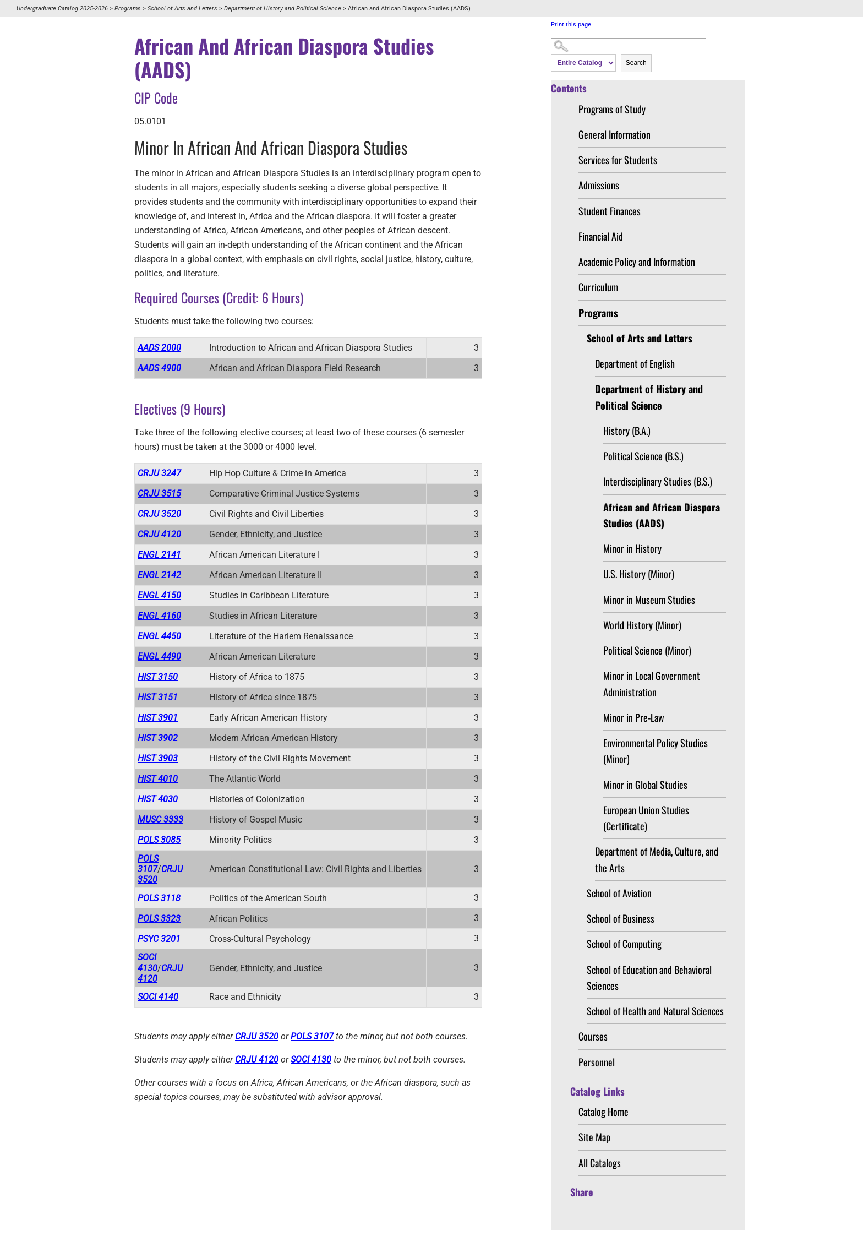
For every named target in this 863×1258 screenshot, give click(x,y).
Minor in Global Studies (645, 784)
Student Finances (609, 211)
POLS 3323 (159, 918)
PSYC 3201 (159, 939)
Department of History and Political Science (282, 8)
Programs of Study (612, 109)
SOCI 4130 (147, 962)
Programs (127, 8)
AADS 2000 (159, 347)
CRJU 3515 (159, 493)
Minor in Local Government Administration (651, 683)
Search (636, 63)
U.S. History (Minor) (638, 574)
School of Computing (624, 943)
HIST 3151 (158, 697)
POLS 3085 (159, 840)
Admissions (598, 185)
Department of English (635, 363)
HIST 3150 (158, 677)
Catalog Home (603, 1111)
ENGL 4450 (159, 636)
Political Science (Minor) (647, 650)
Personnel (596, 1062)
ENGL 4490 (159, 656)
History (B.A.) (627, 430)
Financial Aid (600, 236)
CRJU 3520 (159, 514)
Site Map (594, 1137)
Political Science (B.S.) (643, 456)
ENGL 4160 (159, 616)
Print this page (571, 24)
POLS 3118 (159, 898)
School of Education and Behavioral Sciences (649, 977)
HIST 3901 (158, 717)
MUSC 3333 (160, 819)
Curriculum (598, 287)
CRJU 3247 (159, 473)
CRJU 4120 (159, 534)
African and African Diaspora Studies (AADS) (661, 515)
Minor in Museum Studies (649, 599)
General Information (614, 134)
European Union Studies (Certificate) (646, 818)
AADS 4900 (159, 368)
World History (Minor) (642, 625)
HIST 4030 (158, 799)
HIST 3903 (158, 758)
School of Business (620, 918)
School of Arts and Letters (182, 8)
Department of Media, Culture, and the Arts (656, 859)
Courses (593, 1036)
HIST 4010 (158, 779)
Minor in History (632, 548)
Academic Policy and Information (636, 261)
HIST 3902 (158, 738)
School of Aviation (619, 893)
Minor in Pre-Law (633, 717)
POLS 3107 (148, 863)
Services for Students (617, 160)
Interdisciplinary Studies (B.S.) (657, 481)
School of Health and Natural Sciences (655, 1011)
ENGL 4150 (159, 595)
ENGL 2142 (159, 575)
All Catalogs (599, 1163)
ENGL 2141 (159, 554)
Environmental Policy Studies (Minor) (655, 751)
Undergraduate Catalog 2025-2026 (62, 8)
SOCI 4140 (158, 997)
